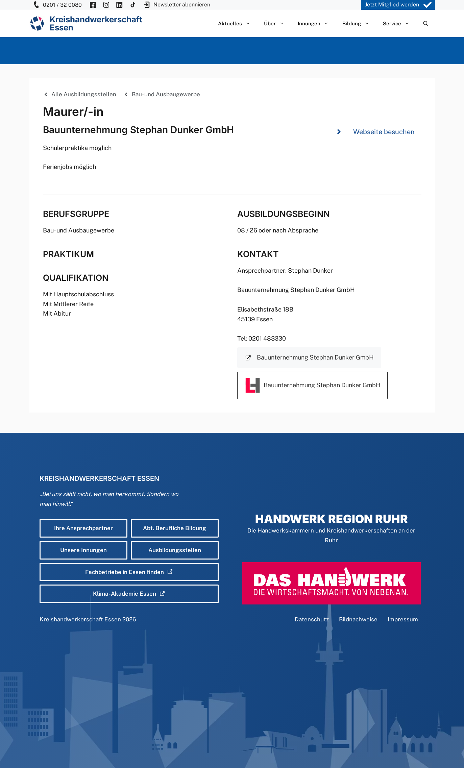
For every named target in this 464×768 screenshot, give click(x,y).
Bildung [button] (359, 23)
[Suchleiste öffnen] (425, 23)
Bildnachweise (358, 619)
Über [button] (277, 23)
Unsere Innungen (83, 550)
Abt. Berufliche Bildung (174, 528)
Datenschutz (312, 619)
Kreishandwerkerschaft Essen (80, 619)
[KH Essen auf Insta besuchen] (106, 5)
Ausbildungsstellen (174, 550)
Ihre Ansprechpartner (83, 528)
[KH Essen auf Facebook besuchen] (93, 5)
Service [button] (399, 23)
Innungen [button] (317, 23)
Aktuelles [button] (237, 23)
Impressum (403, 619)
